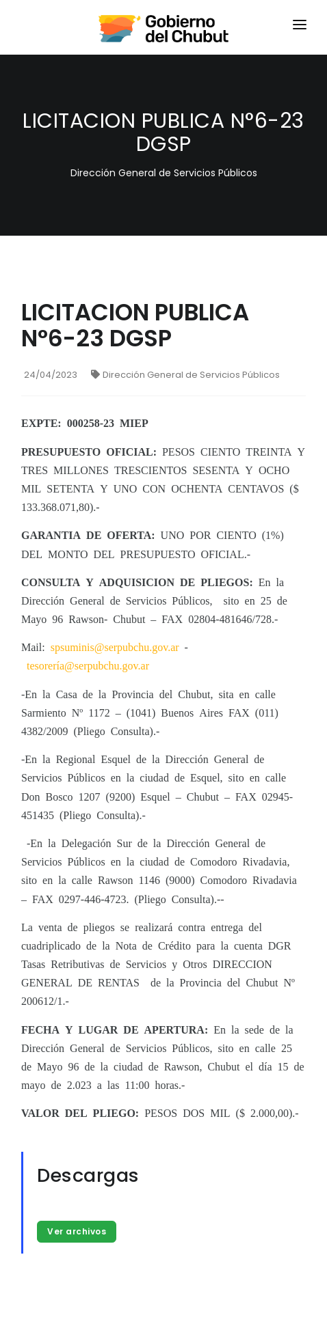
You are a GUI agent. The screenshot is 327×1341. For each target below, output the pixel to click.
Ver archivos (76, 1231)
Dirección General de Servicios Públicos (185, 374)
